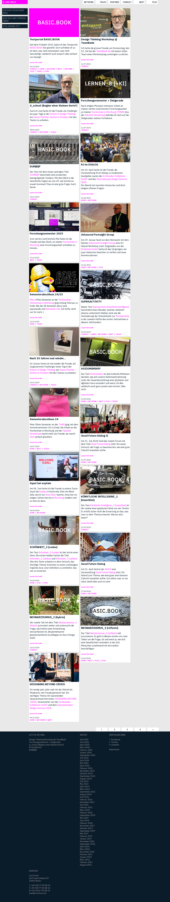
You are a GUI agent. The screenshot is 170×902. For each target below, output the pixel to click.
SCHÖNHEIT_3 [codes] (43, 547)
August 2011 (86, 865)
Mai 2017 (84, 833)
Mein (32, 299)
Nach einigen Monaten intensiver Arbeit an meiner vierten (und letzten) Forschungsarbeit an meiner (104, 108)
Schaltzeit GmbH (89, 249)
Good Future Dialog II (94, 435)
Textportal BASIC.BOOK (45, 39)
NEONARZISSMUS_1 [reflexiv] (99, 628)
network (61, 2)
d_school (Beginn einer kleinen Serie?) (53, 105)
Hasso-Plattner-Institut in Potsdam (51, 117)
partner (87, 2)
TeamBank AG (103, 51)
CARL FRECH (9, 2)
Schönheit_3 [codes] (49, 552)
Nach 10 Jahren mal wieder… (48, 358)
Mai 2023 (84, 784)
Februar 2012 (86, 862)
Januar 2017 (86, 838)
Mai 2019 (84, 818)
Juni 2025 (84, 742)
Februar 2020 (86, 812)
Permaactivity (122, 316)
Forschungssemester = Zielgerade (102, 100)
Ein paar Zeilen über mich (13, 11)
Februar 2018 (86, 823)
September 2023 (87, 776)
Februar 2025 (86, 750)
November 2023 (87, 771)
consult (99, 2)
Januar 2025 (86, 752)
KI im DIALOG (89, 164)
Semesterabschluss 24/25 (46, 294)
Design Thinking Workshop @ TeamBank (99, 41)
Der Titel (85, 633)
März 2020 (85, 810)
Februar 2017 (86, 836)
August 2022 (86, 794)
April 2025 (85, 744)
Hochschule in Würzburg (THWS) (108, 112)
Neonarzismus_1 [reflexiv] (103, 633)
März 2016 (85, 849)
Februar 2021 (86, 807)
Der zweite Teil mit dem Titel (44, 622)
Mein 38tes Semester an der (44, 424)
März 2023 (85, 789)
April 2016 (85, 846)
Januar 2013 (86, 857)
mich (32, 436)
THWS (62, 424)
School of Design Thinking (62, 114)
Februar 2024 (86, 768)
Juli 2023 (84, 781)
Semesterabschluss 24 (44, 419)
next (114, 2)
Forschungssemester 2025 (46, 233)
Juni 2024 (84, 760)
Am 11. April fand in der (93, 569)
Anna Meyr (50, 494)
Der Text (85, 374)
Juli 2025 (84, 739)
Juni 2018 (84, 820)
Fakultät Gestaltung (95, 115)
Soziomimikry (96, 374)
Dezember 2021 (87, 802)
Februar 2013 (86, 854)
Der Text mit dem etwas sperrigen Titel (49, 171)
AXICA (108, 569)
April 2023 (85, 786)
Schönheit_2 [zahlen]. (67, 558)
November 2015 (87, 851)
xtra (46, 71)
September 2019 (87, 815)
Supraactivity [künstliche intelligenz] (111, 306)
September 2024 (87, 755)
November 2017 (87, 825)
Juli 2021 (84, 804)
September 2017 (87, 831)
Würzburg (59, 497)
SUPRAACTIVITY (91, 301)
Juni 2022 (84, 797)
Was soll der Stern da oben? (14, 19)
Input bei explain (40, 483)
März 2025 (85, 747)
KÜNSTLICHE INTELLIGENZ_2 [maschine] (99, 498)
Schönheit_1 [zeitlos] (40, 558)
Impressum (114, 749)
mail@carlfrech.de (37, 893)
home (42, 69)
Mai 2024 (84, 763)
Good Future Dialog (100, 444)
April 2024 (85, 765)
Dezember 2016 (87, 841)
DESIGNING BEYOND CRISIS (47, 684)
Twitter (114, 742)
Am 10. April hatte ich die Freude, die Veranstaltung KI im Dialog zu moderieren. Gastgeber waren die (102, 172)
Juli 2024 (84, 757)
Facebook (115, 739)
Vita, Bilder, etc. (11, 26)
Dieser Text (87, 306)
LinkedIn (115, 744)
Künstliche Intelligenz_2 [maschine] (108, 505)
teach (75, 2)
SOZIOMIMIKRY (91, 368)
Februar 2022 (86, 799)
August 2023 (86, 778)
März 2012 (85, 859)
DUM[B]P (35, 166)
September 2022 (87, 791)
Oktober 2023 (86, 773)
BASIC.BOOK (36, 47)
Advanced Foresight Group (97, 234)
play (127, 2)
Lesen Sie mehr (36, 62)
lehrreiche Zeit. (53, 309)
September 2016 (87, 844)
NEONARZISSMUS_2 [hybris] (47, 617)
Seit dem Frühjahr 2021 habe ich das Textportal (54, 44)
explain (43, 491)
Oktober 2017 (86, 828)
